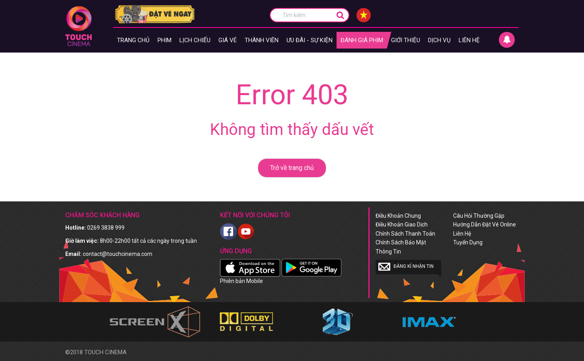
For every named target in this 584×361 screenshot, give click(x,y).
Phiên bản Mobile (241, 281)
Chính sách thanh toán (405, 233)
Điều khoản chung (398, 216)
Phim (164, 40)
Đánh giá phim (362, 40)
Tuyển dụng (468, 242)
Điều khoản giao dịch (402, 224)
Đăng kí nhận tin (406, 267)
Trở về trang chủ (292, 168)
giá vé (227, 40)
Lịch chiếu (194, 40)
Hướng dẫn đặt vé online (484, 224)
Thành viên (261, 40)
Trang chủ (133, 40)
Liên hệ (469, 40)
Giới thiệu (405, 40)
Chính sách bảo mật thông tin (401, 246)
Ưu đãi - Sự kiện (309, 40)
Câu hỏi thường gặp (478, 216)
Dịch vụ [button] (439, 40)
